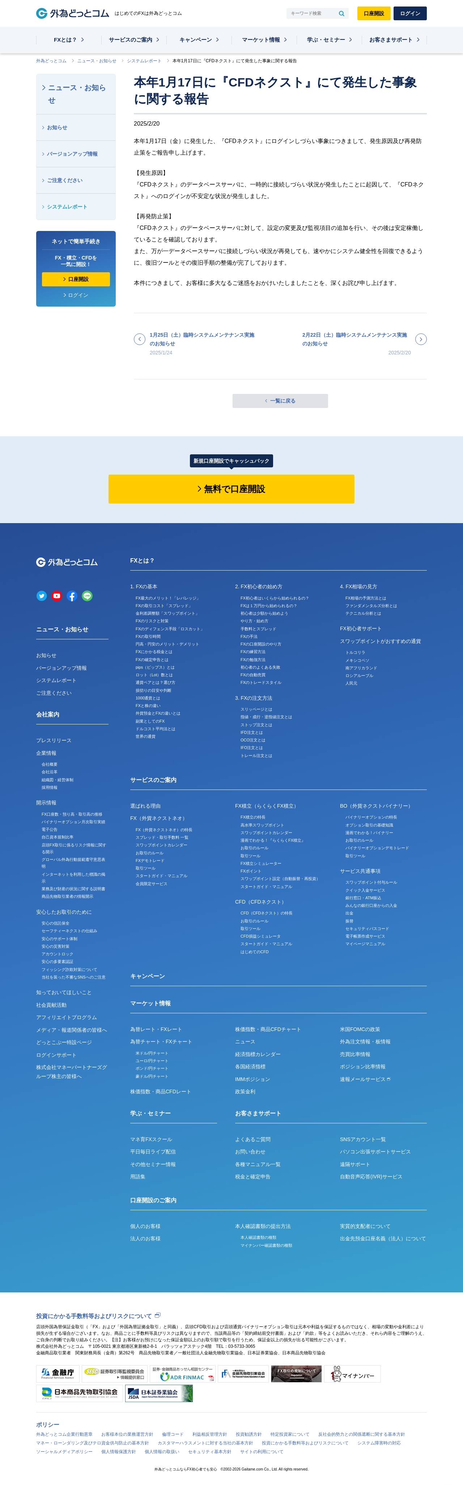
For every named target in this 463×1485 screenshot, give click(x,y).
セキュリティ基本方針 (210, 1451)
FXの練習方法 (253, 651)
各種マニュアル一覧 (258, 1164)
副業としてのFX (150, 721)
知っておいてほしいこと (64, 992)
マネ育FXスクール (151, 1139)
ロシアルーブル (359, 675)
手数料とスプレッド (258, 629)
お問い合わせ (250, 1151)
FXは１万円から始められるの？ (269, 605)
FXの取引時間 (148, 636)
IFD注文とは (252, 732)
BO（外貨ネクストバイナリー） (376, 806)
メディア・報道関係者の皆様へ (71, 1030)
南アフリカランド (361, 668)
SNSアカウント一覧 (363, 1139)
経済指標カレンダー (258, 1054)
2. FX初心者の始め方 (259, 586)
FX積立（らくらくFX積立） (267, 806)
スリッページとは (256, 709)
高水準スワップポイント (262, 825)
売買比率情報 (355, 1054)
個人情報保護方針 (118, 1451)
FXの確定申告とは (152, 659)
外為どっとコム (51, 60)
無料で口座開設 (234, 489)
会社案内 (47, 714)
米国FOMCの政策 (360, 1029)
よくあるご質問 (253, 1139)
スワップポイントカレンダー (161, 845)
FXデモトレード (150, 860)
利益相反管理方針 (209, 1434)
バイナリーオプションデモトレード (377, 848)
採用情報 (50, 787)
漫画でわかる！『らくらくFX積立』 (273, 840)
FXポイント (251, 871)
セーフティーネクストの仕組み (69, 931)
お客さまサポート (391, 40)
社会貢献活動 (51, 1005)
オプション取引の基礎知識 (369, 825)
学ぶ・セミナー (326, 40)
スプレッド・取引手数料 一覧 (162, 837)
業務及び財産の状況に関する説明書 (73, 889)
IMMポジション (252, 1079)
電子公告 (50, 829)
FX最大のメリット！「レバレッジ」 (168, 598)
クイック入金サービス (365, 890)
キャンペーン (195, 40)
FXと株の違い (148, 705)
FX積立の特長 (253, 817)
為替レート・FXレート (156, 1029)
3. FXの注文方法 (253, 698)
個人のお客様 (145, 1226)
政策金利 (245, 1091)
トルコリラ (355, 652)
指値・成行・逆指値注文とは (266, 717)
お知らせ (57, 127)
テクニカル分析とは (363, 613)
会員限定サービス (151, 884)
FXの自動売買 (253, 675)
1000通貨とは (148, 698)
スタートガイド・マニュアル (161, 876)
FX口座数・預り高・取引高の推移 (72, 814)
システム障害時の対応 (379, 1443)
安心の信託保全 (55, 923)
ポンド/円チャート (152, 1068)
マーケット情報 (261, 40)
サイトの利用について (262, 1451)
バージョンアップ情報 (72, 154)
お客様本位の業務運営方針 (127, 1434)
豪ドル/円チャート (152, 1076)
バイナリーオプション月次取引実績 (73, 822)
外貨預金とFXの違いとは (158, 713)
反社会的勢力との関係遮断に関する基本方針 (361, 1434)
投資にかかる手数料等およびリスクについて (94, 1316)
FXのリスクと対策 (152, 621)
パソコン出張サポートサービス (375, 1151)
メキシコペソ (357, 660)
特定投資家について (290, 1434)
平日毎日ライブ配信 (153, 1151)
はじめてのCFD (255, 952)
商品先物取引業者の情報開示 (67, 896)
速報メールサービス (365, 1079)
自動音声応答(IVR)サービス (371, 1176)
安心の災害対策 (55, 946)
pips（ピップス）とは (155, 667)
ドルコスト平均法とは (155, 729)
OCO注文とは (253, 740)
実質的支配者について (365, 1226)
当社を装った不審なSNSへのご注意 (74, 977)
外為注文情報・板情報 (365, 1041)
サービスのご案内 (130, 40)
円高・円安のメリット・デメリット (167, 644)
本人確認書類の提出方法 (263, 1226)
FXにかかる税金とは (154, 651)
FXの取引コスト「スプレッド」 (164, 605)
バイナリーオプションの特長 (371, 817)
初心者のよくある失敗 (260, 667)
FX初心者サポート (361, 628)
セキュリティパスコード (367, 928)
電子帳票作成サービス (365, 936)
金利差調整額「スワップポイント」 (167, 613)
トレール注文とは (256, 755)
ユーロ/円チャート (152, 1061)
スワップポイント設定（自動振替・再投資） (280, 878)
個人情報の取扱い (162, 1451)
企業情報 (46, 753)
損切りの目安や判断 (153, 690)
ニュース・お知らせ (96, 60)
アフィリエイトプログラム (66, 1017)
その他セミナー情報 (153, 1164)
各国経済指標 (250, 1066)
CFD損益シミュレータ (261, 936)
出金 (349, 913)
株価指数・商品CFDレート (160, 1091)
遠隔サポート (355, 1164)
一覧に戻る (283, 401)
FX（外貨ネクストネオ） (158, 818)
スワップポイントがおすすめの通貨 (380, 641)
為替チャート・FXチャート (161, 1041)
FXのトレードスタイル (261, 682)
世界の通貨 (146, 736)
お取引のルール (149, 853)
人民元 (351, 683)
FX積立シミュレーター (261, 863)
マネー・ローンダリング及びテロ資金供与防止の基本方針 (92, 1443)
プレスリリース (54, 740)
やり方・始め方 (254, 621)
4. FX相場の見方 (358, 586)
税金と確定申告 (253, 1176)
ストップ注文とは (256, 725)
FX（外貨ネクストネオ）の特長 (164, 830)
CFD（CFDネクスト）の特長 (267, 913)
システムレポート (144, 60)
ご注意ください (64, 180)
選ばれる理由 (145, 806)
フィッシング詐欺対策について (69, 969)
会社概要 (50, 764)
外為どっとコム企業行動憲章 (64, 1434)
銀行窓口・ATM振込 (363, 898)
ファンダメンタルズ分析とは (371, 605)
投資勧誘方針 (249, 1434)
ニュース (245, 1041)
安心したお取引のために (64, 912)
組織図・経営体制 (57, 780)
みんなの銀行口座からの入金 (371, 905)
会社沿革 (50, 772)
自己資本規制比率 (57, 837)
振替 (349, 921)
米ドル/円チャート (152, 1053)
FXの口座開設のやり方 (261, 644)
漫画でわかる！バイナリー (369, 832)
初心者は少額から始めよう (264, 613)
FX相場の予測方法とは (365, 598)
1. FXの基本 (143, 586)
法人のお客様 (145, 1238)
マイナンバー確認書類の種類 (266, 1245)
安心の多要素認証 (57, 961)
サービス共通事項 (360, 871)
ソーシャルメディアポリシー (64, 1451)
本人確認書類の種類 (258, 1237)
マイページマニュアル (365, 944)
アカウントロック (57, 954)
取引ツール (146, 868)
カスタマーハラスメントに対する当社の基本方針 (205, 1443)
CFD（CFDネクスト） (260, 902)
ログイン (410, 13)
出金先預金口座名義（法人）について (383, 1238)
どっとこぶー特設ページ (64, 1042)
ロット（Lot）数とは (154, 675)
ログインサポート (56, 1055)
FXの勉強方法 (253, 659)
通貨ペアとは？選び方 (155, 682)
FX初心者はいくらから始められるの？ (275, 598)
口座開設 (374, 13)
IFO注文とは (252, 747)
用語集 (137, 1176)
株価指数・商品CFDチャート (268, 1029)
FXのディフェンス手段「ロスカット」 (170, 629)
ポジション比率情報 (363, 1066)
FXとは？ (65, 40)
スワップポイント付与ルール (371, 882)
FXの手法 (249, 636)
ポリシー (47, 1425)
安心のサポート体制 (59, 939)
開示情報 (46, 802)
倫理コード (173, 1434)
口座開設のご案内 (153, 1200)
